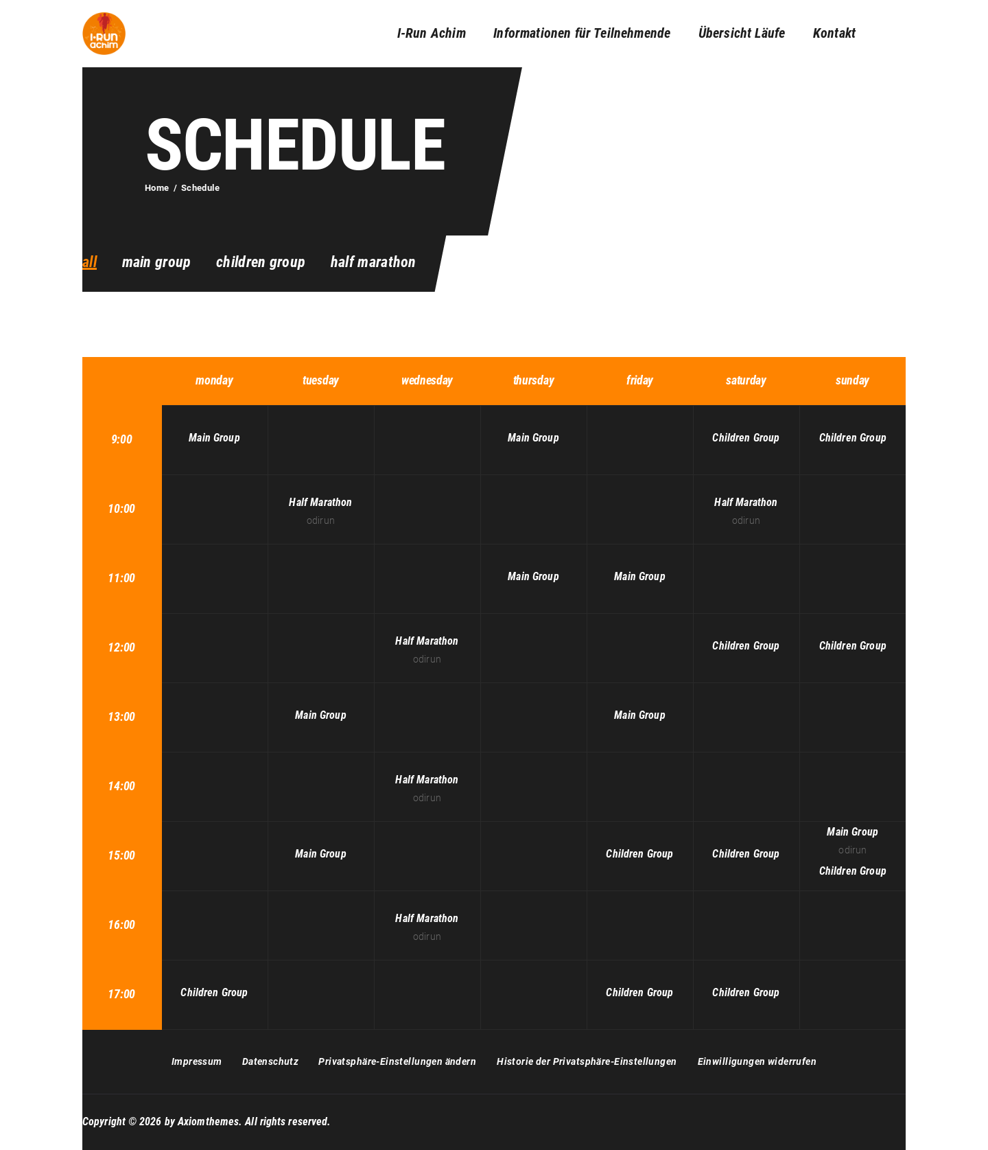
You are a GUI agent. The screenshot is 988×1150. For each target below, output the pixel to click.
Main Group (156, 262)
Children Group (260, 262)
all (89, 262)
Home (157, 188)
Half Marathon (373, 262)
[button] (397, 1062)
